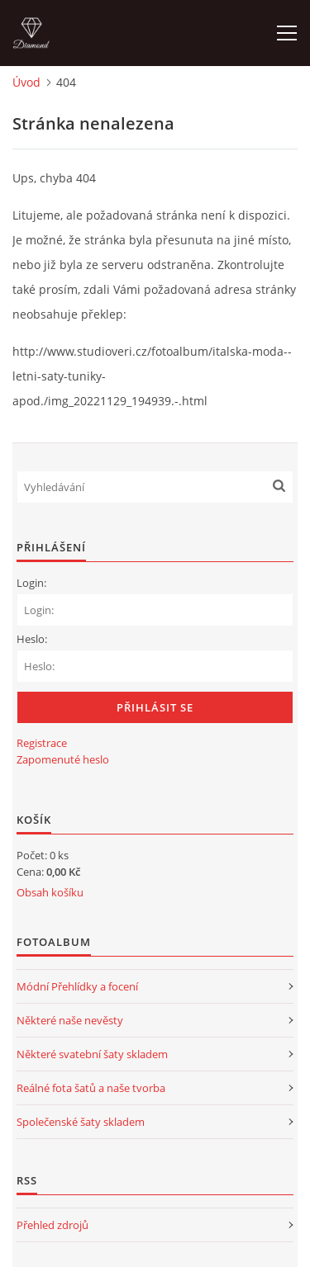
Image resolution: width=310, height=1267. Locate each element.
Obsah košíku (50, 892)
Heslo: (32, 638)
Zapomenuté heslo (63, 759)
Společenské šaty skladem (81, 1121)
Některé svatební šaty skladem (92, 1054)
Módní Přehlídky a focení (77, 986)
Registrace (42, 742)
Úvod (26, 82)
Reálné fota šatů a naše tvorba (91, 1087)
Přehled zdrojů (52, 1224)
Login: (31, 582)
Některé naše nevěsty (70, 1020)
